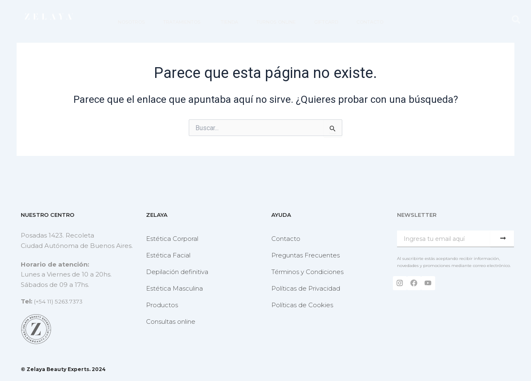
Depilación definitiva (177, 272)
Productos (162, 305)
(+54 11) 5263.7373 (61, 301)
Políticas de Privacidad (305, 288)
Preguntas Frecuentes (305, 255)
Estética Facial (168, 255)
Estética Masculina (174, 288)
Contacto (285, 239)
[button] (516, 20)
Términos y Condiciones (307, 272)
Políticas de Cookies (302, 305)
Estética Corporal (172, 239)
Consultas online (170, 321)
